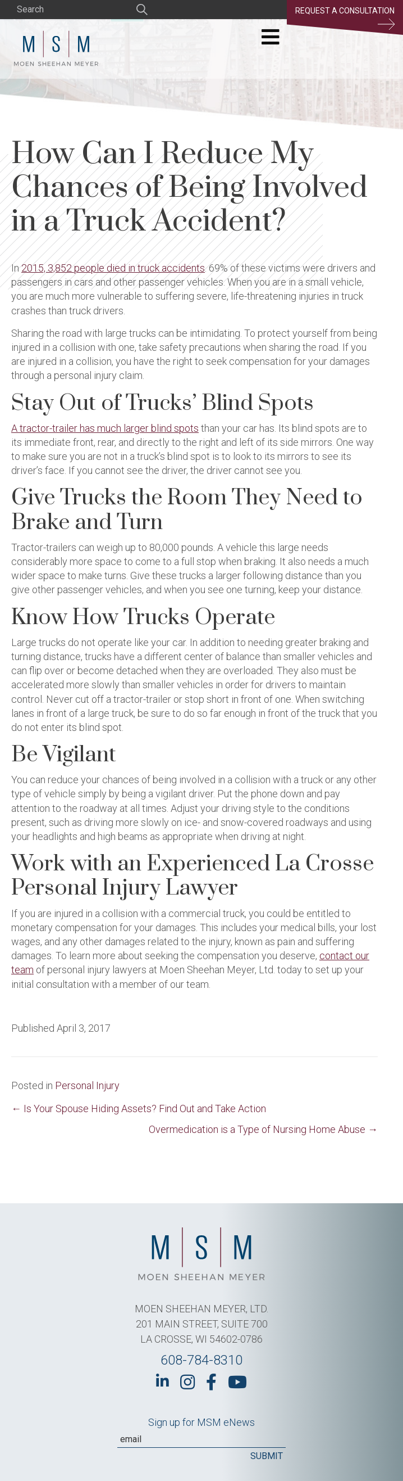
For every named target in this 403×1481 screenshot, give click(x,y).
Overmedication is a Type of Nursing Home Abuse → (263, 1129)
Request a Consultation (345, 18)
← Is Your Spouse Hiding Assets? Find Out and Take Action (138, 1108)
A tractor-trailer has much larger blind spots (105, 428)
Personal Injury (87, 1085)
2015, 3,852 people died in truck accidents (113, 268)
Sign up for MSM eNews (201, 1422)
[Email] (201, 1439)
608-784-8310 (201, 1360)
